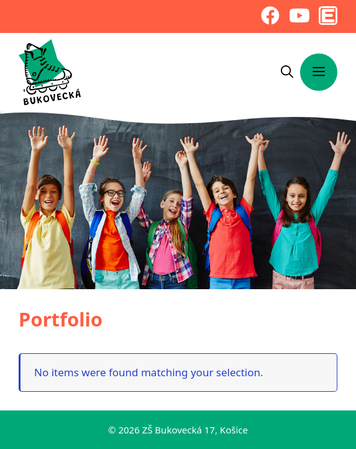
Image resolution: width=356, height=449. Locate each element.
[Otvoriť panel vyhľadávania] (287, 72)
